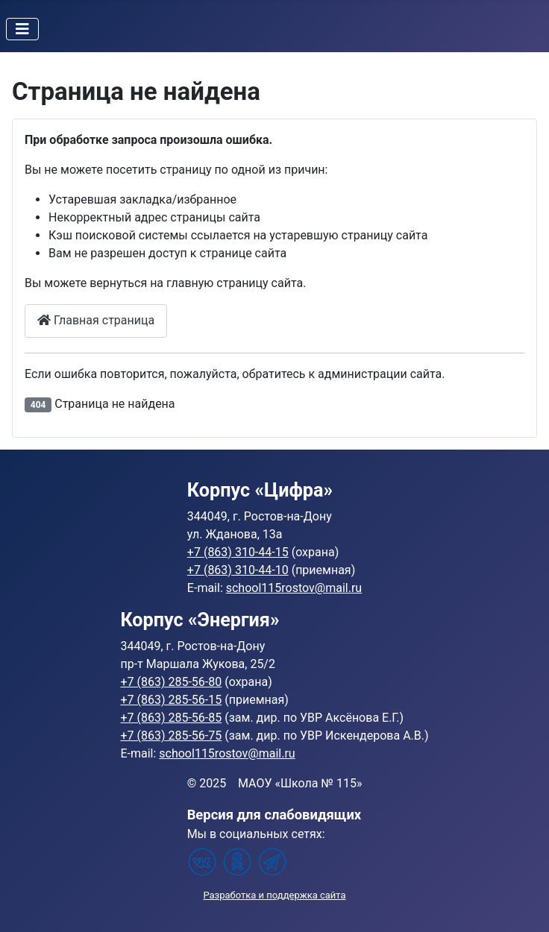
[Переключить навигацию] (22, 29)
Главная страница (95, 320)
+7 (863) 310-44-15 (238, 552)
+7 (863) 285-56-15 (171, 700)
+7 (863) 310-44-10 (238, 570)
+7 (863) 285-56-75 (171, 735)
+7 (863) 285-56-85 (171, 718)
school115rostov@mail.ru (294, 588)
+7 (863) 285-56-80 (171, 682)
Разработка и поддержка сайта (274, 895)
